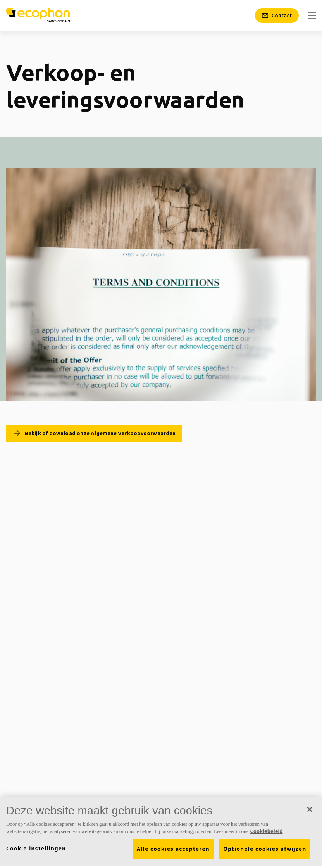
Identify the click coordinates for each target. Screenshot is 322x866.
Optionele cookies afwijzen (264, 852)
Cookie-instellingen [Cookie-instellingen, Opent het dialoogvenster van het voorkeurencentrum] (36, 851)
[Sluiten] (309, 812)
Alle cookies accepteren (173, 852)
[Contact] (277, 15)
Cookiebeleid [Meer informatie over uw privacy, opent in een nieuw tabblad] (266, 834)
